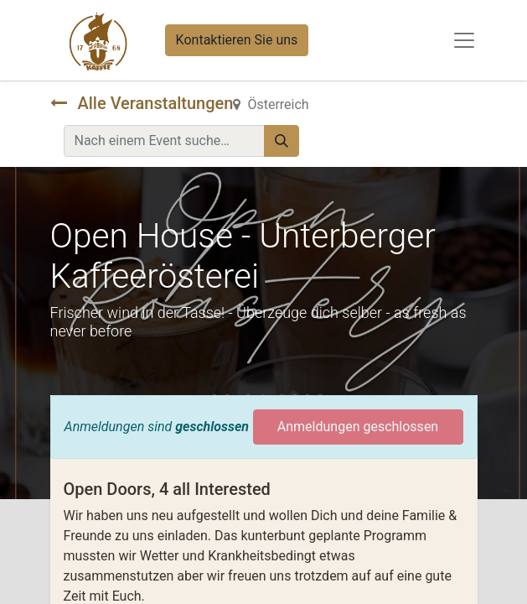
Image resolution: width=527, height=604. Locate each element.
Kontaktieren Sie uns (237, 40)
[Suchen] (281, 141)
